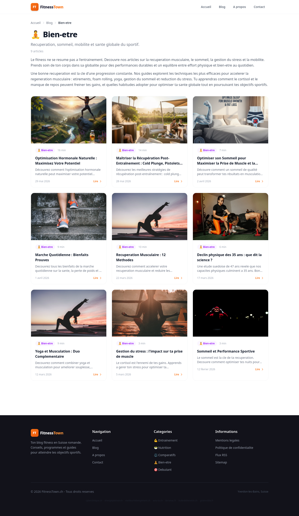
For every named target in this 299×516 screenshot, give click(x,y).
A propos (239, 7)
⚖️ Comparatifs (165, 455)
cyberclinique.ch (94, 500)
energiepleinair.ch (113, 500)
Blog (222, 7)
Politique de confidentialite (234, 448)
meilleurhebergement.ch (137, 500)
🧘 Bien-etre (162, 462)
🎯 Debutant (163, 470)
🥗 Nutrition (162, 448)
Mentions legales (227, 440)
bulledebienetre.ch (187, 500)
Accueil (206, 7)
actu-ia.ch (158, 500)
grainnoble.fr (206, 500)
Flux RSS (221, 455)
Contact (259, 7)
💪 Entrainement (166, 440)
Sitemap (221, 462)
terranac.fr (170, 500)
